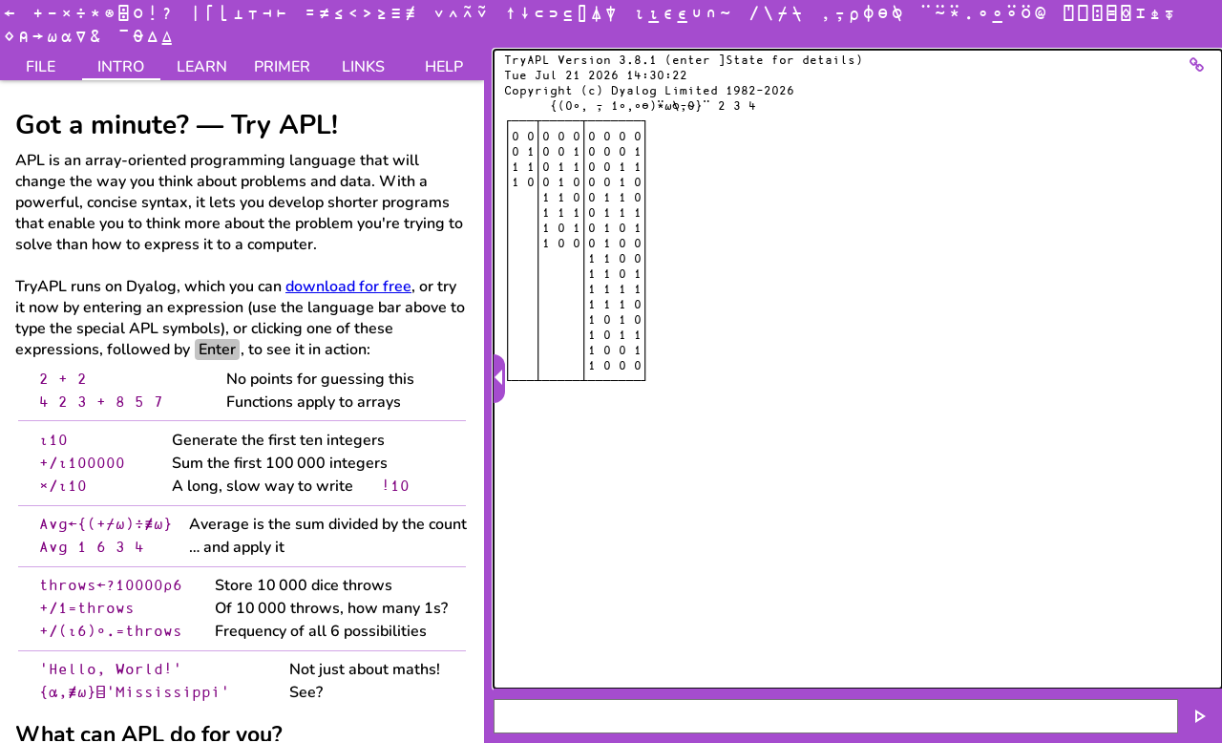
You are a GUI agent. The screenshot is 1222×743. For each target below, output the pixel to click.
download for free (348, 286)
